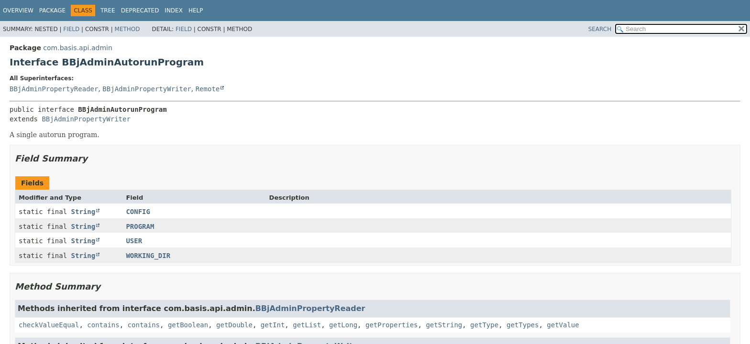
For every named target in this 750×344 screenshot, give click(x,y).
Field (71, 29)
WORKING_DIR (148, 255)
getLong (343, 325)
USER (134, 241)
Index (174, 10)
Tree (107, 10)
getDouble (234, 325)
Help (195, 10)
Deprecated (140, 10)
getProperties (391, 325)
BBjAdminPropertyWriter (146, 89)
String (83, 211)
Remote (208, 89)
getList (307, 325)
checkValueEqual (49, 325)
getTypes (523, 325)
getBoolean (188, 325)
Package (52, 10)
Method (127, 29)
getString (444, 325)
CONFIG (138, 211)
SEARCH (600, 29)
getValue (563, 325)
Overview (18, 10)
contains (103, 325)
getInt (273, 325)
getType (484, 325)
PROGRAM (140, 226)
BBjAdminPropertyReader (54, 89)
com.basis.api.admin (77, 48)
